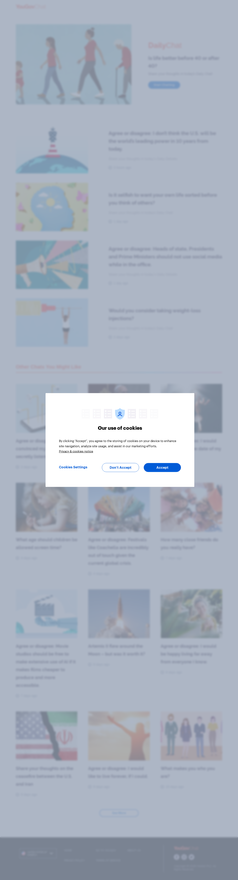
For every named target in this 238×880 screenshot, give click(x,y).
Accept (162, 467)
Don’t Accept (120, 467)
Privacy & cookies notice (76, 451)
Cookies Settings (73, 467)
